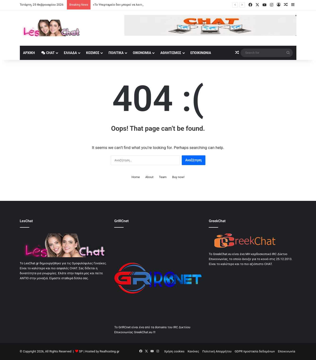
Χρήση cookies (174, 351)
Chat (48, 53)
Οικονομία (142, 53)
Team (163, 177)
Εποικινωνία (200, 53)
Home (135, 177)
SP (81, 351)
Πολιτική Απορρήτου (216, 351)
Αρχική (29, 53)
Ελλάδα (70, 53)
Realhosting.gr (109, 351)
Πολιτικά (116, 53)
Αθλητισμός (170, 53)
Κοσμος (92, 53)
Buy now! (178, 177)
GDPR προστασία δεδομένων (255, 351)
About (149, 177)
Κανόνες (193, 351)
